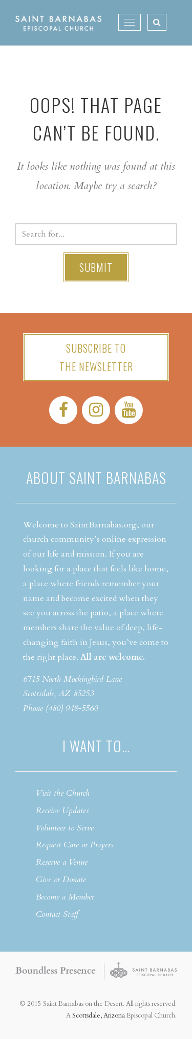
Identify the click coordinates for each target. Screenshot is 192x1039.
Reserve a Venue (62, 862)
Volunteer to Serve (65, 828)
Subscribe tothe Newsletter (96, 357)
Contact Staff (57, 914)
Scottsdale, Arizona (98, 1015)
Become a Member (65, 897)
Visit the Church (63, 793)
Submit (96, 267)
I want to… (96, 745)
